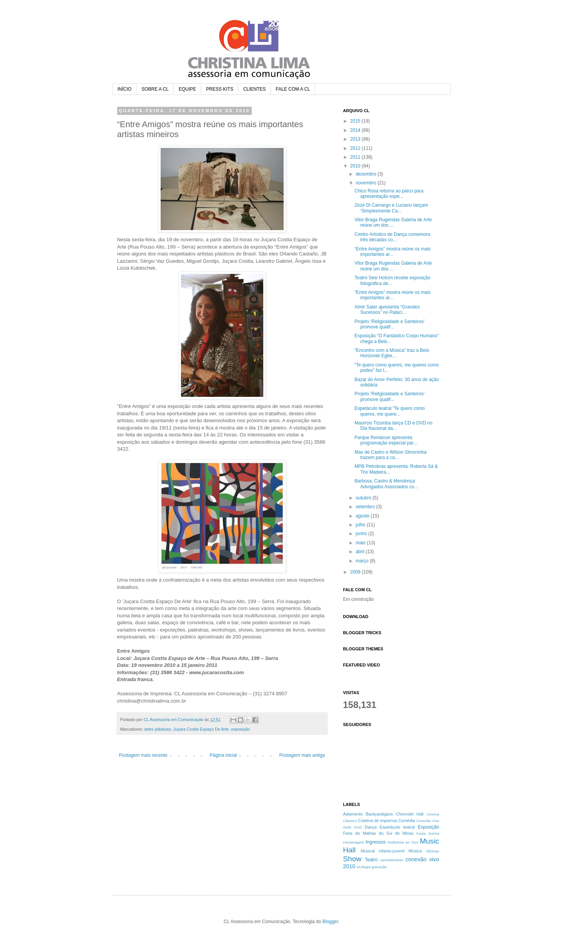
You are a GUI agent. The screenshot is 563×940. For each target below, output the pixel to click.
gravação (379, 867)
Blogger (330, 921)
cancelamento (391, 860)
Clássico (350, 821)
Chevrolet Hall (409, 814)
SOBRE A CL (155, 89)
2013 (356, 139)
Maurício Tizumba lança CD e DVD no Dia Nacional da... (393, 425)
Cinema (432, 814)
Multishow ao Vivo (402, 842)
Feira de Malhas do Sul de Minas (378, 833)
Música (415, 851)
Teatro (371, 859)
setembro (365, 506)
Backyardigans (379, 814)
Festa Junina (427, 833)
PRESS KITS (219, 89)
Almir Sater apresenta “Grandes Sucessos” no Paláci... (386, 309)
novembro (366, 183)
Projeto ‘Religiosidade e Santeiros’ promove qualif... (389, 324)
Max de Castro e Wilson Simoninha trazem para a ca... (390, 454)
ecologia (364, 867)
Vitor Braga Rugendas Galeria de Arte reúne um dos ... (393, 222)
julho (361, 524)
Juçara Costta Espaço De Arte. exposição (211, 729)
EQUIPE (187, 89)
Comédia (406, 820)
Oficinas (432, 851)
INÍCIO (125, 89)
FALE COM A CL (293, 89)
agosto (362, 516)
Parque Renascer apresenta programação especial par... (385, 440)
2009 (356, 572)
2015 (356, 121)
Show (352, 859)
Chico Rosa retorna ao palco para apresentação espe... (388, 193)
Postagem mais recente (143, 755)
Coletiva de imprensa (377, 820)
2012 (356, 148)
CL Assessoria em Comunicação (174, 719)
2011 (356, 157)
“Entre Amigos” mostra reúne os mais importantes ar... (392, 251)
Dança (371, 827)
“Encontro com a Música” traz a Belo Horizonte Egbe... (391, 353)
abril (360, 551)
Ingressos (376, 842)
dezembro (366, 174)
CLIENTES (254, 89)
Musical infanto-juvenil (383, 851)
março (362, 561)
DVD (358, 827)
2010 (356, 166)
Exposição (428, 827)
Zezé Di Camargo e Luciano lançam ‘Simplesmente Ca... (391, 207)
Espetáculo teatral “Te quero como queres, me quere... (389, 411)
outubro (363, 498)
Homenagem (353, 842)
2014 (356, 130)
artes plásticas (157, 729)
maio (361, 542)
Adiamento (353, 814)
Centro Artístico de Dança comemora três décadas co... (392, 237)
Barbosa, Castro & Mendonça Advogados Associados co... (386, 483)
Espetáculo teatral (397, 827)
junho (361, 533)
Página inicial (223, 755)
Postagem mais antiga (302, 755)
